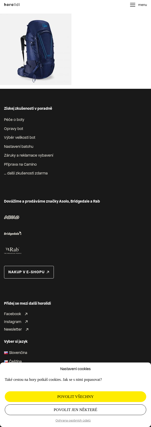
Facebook (12, 314)
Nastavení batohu (18, 146)
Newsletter (13, 329)
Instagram (12, 321)
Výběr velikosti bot (19, 137)
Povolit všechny (75, 396)
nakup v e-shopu (26, 272)
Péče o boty (14, 119)
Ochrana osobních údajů (73, 420)
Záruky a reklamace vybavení (28, 155)
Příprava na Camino (20, 164)
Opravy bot (13, 128)
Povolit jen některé (75, 409)
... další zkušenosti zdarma (26, 173)
